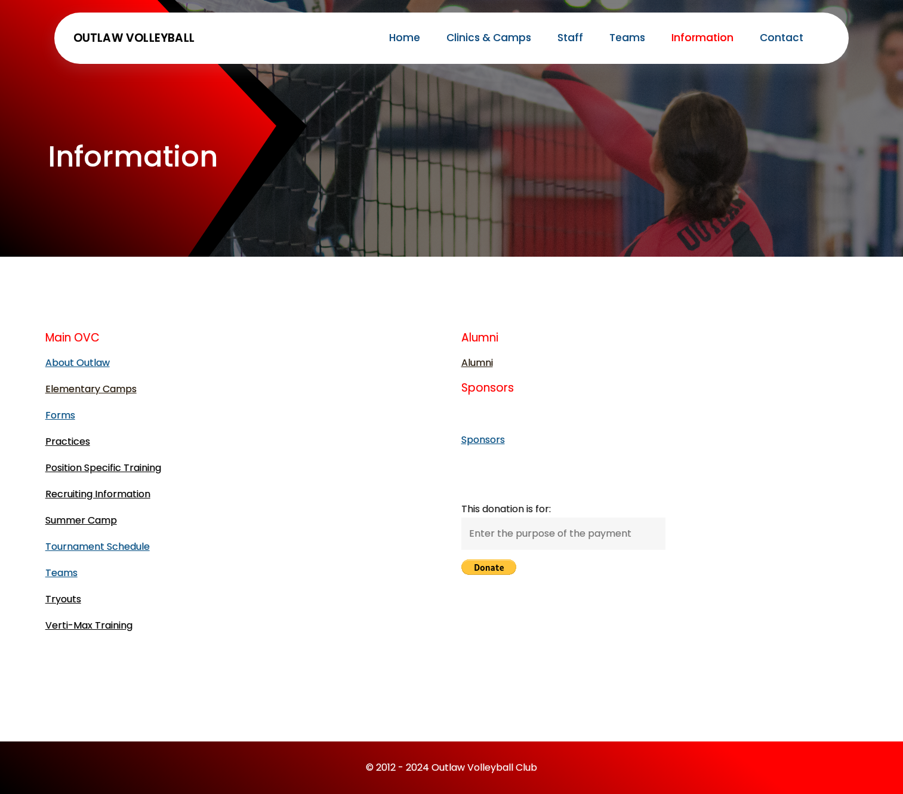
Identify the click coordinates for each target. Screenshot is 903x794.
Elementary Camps (91, 389)
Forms (60, 415)
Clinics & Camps (488, 37)
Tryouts (63, 599)
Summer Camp (81, 520)
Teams (627, 37)
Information (702, 37)
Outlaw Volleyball (134, 38)
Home (404, 37)
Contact (781, 37)
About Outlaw (77, 363)
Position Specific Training (103, 468)
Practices (67, 441)
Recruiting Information (97, 494)
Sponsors (483, 440)
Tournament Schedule (97, 546)
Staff (570, 37)
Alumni (477, 363)
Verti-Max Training (88, 625)
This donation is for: (506, 509)
